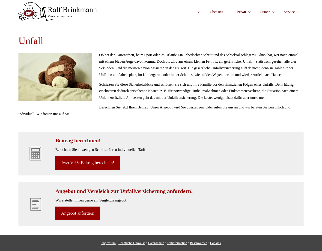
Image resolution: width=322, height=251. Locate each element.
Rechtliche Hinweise (131, 243)
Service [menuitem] (289, 12)
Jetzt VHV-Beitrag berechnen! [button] (87, 162)
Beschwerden (198, 243)
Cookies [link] (215, 243)
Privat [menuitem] (241, 12)
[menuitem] (199, 11)
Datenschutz (156, 243)
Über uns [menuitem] (216, 12)
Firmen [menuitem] (265, 12)
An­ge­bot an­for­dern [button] (77, 213)
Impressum (108, 243)
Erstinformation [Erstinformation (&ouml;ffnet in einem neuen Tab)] (177, 243)
